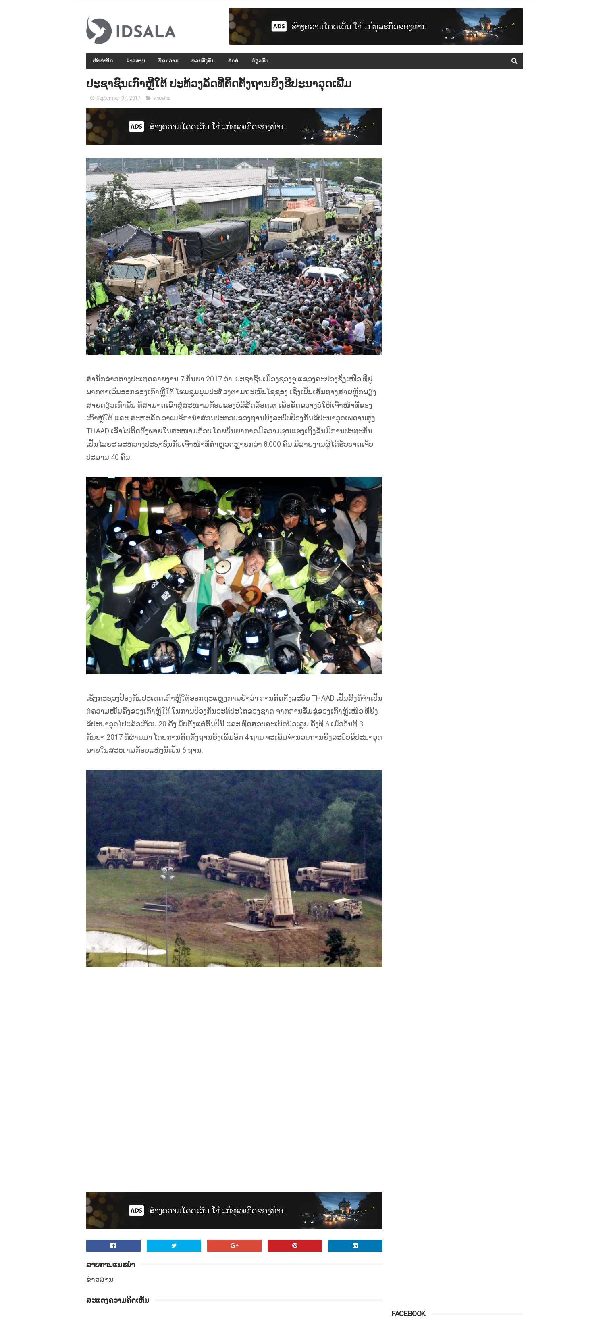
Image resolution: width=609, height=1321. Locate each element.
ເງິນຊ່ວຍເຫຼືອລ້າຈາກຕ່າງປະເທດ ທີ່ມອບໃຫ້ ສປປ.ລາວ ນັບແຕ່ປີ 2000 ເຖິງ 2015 (477, 400)
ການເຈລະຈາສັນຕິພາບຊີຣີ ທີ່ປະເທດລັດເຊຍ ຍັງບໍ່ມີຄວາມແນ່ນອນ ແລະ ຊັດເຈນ (475, 290)
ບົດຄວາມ (169, 61)
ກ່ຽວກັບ (260, 61)
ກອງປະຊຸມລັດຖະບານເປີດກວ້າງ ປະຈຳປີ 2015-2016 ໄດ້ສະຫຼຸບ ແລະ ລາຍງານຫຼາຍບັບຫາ (475, 216)
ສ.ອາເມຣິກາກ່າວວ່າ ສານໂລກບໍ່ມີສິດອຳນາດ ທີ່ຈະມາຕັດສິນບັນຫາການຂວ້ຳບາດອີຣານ (478, 473)
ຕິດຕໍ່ (233, 61)
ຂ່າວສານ (136, 61)
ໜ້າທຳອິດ (103, 61)
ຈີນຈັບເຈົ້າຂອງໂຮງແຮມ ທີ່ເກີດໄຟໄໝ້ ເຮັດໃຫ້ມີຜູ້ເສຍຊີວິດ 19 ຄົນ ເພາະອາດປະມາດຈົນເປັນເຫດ (478, 326)
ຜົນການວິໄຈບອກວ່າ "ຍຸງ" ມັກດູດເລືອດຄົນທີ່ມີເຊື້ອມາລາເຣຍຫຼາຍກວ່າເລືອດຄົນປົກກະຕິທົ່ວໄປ (477, 510)
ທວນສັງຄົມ (203, 61)
